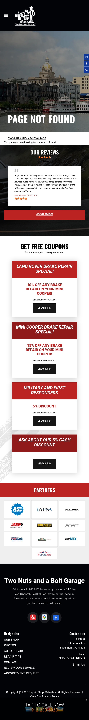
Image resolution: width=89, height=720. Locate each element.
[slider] (44, 157)
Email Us (79, 664)
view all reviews (44, 214)
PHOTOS (10, 645)
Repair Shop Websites (42, 692)
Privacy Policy (50, 696)
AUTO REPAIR (13, 651)
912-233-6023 (33, 589)
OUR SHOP (11, 639)
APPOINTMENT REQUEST (21, 673)
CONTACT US (13, 662)
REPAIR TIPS (13, 656)
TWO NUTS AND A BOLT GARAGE (27, 138)
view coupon (44, 308)
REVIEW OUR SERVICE (19, 667)
